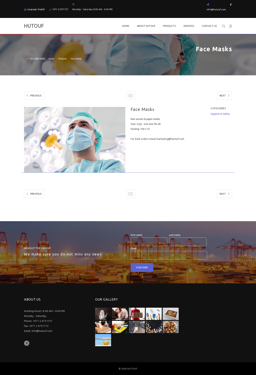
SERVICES (188, 26)
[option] (74, 139)
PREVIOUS (34, 95)
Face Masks (76, 59)
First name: (137, 235)
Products (62, 59)
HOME (125, 26)
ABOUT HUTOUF (146, 26)
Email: (134, 248)
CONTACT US (209, 26)
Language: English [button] (34, 9)
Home (51, 59)
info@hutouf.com (216, 9)
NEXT (225, 95)
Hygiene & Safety (220, 113)
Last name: (175, 235)
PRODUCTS (169, 26)
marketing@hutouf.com (170, 138)
